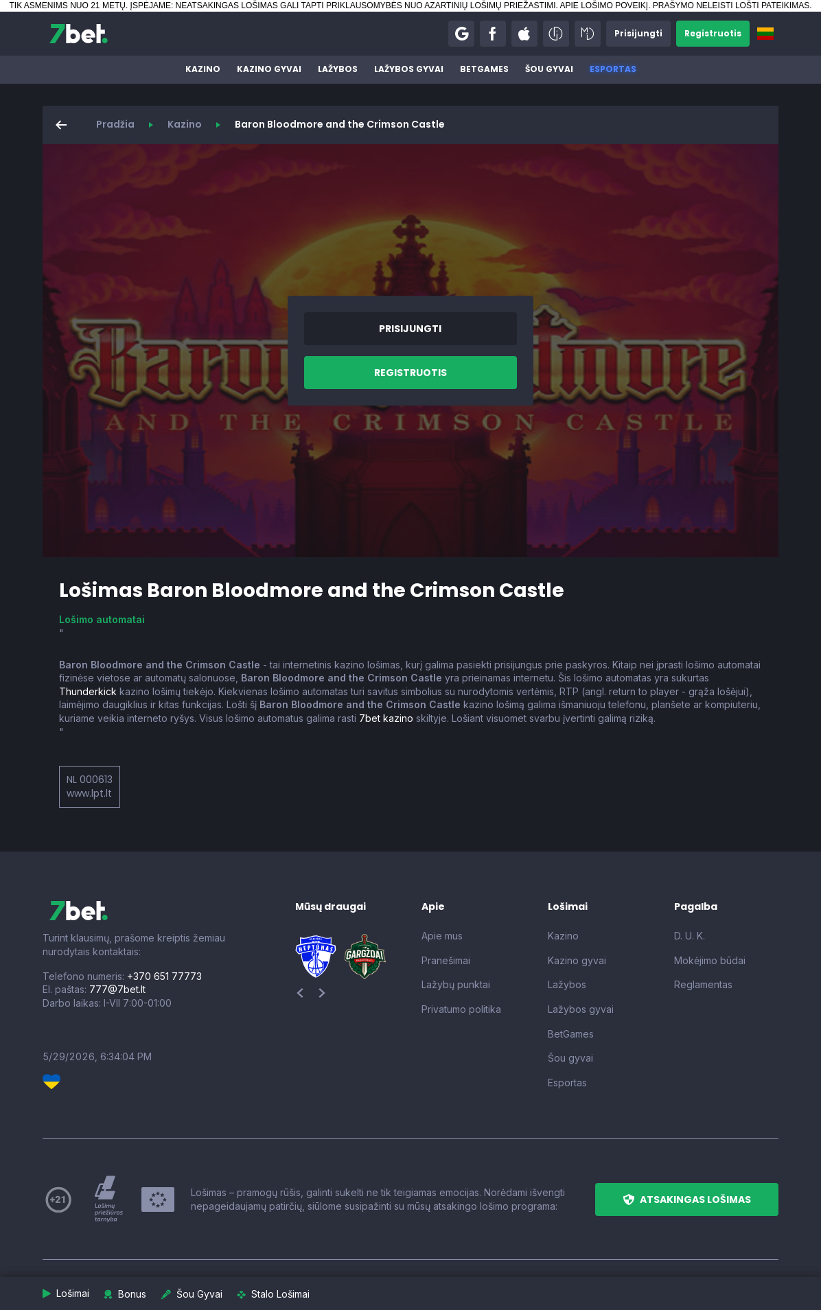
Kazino (202, 69)
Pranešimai (445, 960)
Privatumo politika (461, 1009)
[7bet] (79, 33)
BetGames (484, 69)
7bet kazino (386, 718)
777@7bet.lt (117, 989)
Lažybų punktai (455, 984)
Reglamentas (703, 984)
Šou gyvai (549, 69)
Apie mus (442, 935)
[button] (461, 34)
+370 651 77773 (164, 976)
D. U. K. (689, 935)
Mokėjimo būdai (709, 960)
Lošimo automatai (102, 619)
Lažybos (338, 69)
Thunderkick (88, 691)
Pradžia (115, 124)
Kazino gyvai (269, 69)
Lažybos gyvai (408, 69)
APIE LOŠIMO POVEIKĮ (603, 5)
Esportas (613, 69)
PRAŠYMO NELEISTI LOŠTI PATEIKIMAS (731, 5)
